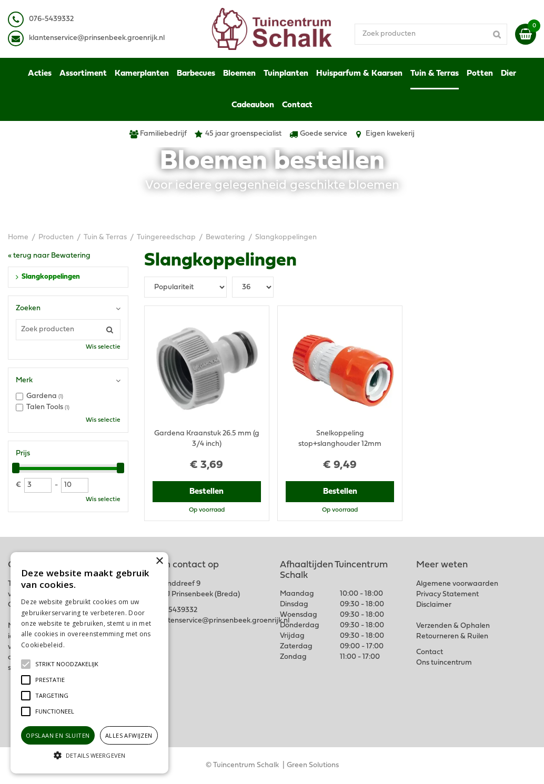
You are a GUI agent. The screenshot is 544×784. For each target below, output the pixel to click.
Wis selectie (103, 347)
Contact (429, 652)
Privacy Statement (447, 594)
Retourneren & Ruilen (452, 636)
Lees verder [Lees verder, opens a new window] (84, 645)
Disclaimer (433, 605)
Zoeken (28, 308)
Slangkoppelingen (51, 276)
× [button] (159, 561)
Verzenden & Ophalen (453, 626)
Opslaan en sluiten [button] (57, 735)
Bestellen (206, 491)
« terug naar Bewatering (49, 255)
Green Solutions (313, 765)
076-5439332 (175, 610)
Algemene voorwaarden (457, 584)
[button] (66, 664)
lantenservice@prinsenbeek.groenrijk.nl (99, 38)
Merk (24, 380)
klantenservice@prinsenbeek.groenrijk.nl (221, 620)
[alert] (89, 662)
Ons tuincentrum (444, 662)
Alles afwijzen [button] (129, 735)
